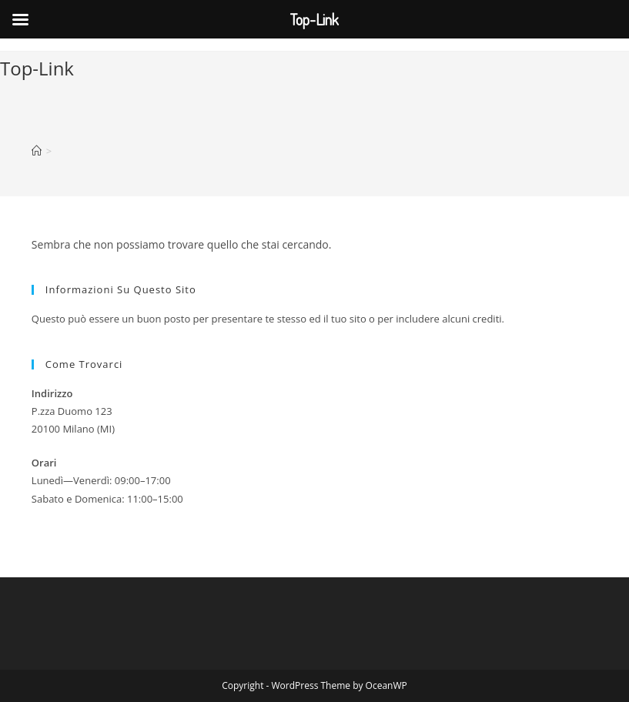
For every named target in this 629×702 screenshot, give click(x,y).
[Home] (37, 151)
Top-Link (37, 68)
